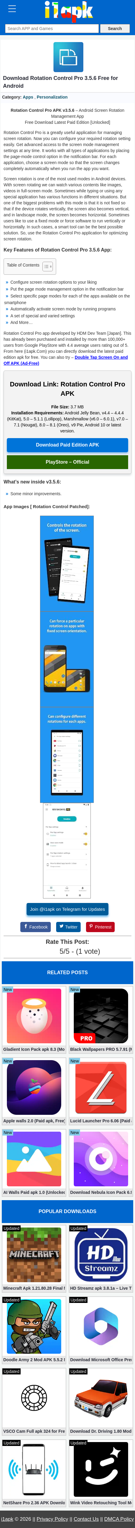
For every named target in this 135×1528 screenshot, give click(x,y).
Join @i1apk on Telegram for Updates (67, 909)
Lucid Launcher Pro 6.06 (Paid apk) (101, 1120)
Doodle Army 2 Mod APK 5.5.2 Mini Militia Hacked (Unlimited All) (34, 1359)
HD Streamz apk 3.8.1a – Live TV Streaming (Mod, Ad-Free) (101, 1288)
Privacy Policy (52, 1519)
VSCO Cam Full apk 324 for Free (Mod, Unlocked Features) (34, 1431)
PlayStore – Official (67, 462)
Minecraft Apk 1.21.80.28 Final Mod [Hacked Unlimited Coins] (34, 1288)
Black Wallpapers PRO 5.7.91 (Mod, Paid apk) (101, 1049)
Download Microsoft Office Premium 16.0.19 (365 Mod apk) (101, 1359)
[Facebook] (35, 927)
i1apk (7, 1519)
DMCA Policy (119, 1519)
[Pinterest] (100, 927)
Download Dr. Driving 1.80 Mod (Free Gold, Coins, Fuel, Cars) (101, 1431)
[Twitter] (68, 927)
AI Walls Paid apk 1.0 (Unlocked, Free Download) (34, 1192)
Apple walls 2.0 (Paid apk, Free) (34, 1120)
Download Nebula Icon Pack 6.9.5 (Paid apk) (101, 1192)
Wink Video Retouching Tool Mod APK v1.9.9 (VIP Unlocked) (101, 1502)
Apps (28, 97)
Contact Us (86, 1519)
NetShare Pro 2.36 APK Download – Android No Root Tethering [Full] (34, 1502)
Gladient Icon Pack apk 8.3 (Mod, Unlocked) (34, 1049)
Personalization (52, 97)
